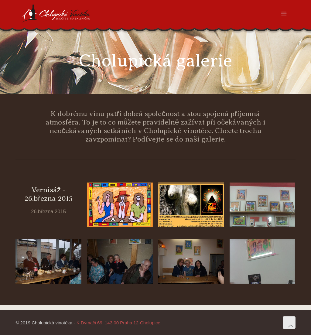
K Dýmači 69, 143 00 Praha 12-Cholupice (118, 322)
